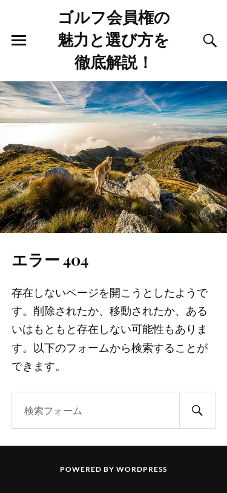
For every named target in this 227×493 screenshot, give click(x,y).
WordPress (141, 469)
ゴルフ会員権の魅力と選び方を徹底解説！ (114, 39)
